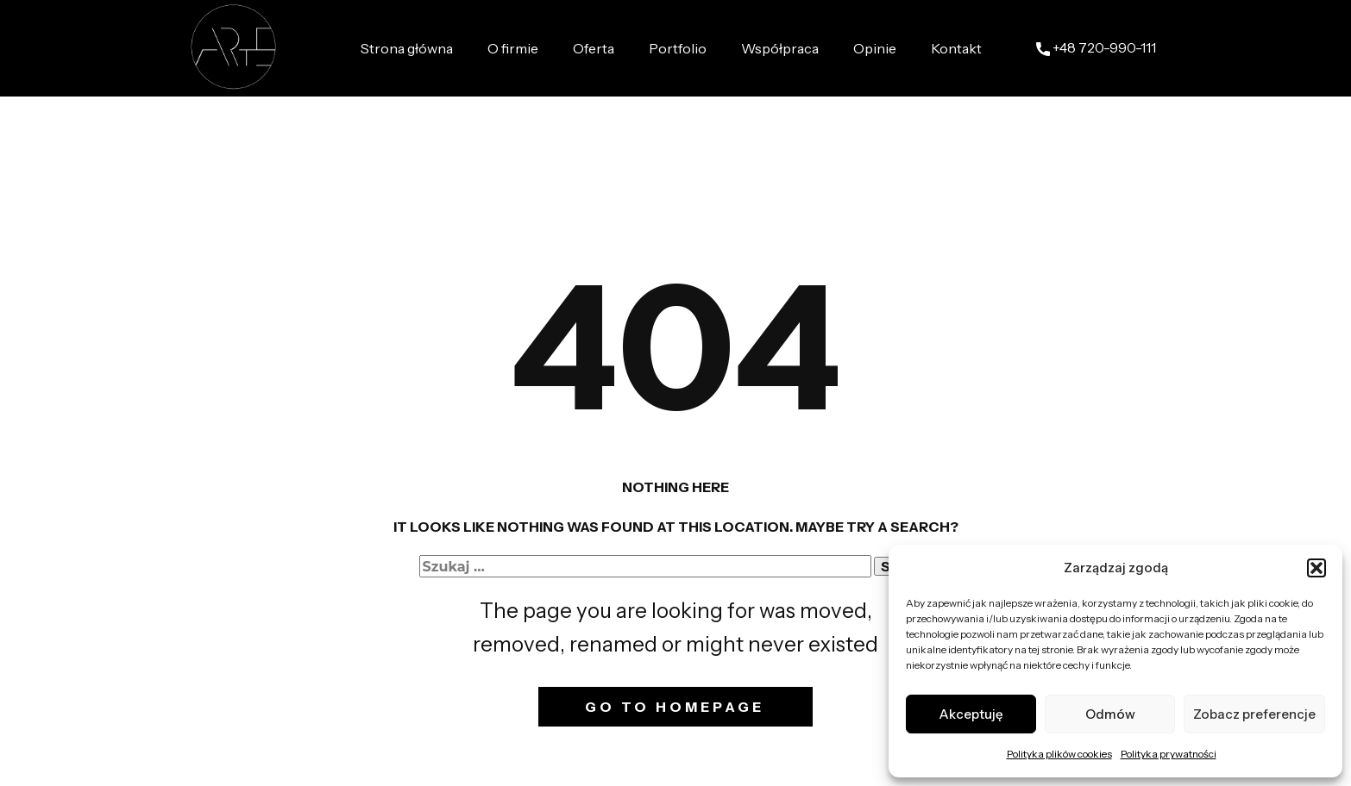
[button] (1316, 568)
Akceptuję (971, 714)
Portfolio (678, 48)
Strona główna (407, 48)
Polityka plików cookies (1059, 753)
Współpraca (780, 48)
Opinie (874, 48)
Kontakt (956, 48)
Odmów (1110, 714)
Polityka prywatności (1168, 753)
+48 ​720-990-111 (1096, 48)
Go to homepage (674, 706)
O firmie (512, 48)
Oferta (593, 48)
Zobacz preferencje (1254, 714)
